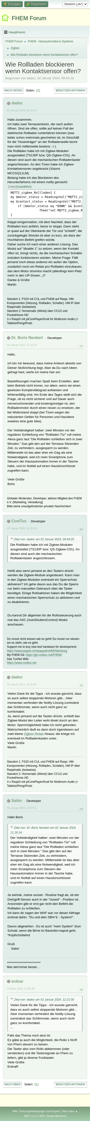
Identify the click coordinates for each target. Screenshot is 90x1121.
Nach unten (13, 90)
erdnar (17, 981)
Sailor (16, 801)
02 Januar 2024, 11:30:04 (21, 528)
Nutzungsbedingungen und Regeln (40, 1111)
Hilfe (15, 1111)
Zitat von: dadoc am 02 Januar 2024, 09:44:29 (44, 539)
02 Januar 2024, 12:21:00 (21, 684)
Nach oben (12, 1084)
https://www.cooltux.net (21, 663)
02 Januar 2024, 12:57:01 (21, 807)
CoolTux (18, 521)
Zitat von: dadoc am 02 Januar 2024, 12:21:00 (44, 999)
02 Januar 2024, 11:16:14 (21, 345)
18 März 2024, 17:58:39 (20, 988)
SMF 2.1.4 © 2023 (34, 1116)
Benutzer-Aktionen (70, 90)
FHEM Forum (29, 18)
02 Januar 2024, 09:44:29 (21, 110)
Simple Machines (56, 1116)
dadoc (17, 103)
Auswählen (23, 186)
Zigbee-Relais (34, 734)
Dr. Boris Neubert (27, 338)
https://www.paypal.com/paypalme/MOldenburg (37, 651)
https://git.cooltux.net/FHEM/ (44, 655)
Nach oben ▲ (70, 1111)
